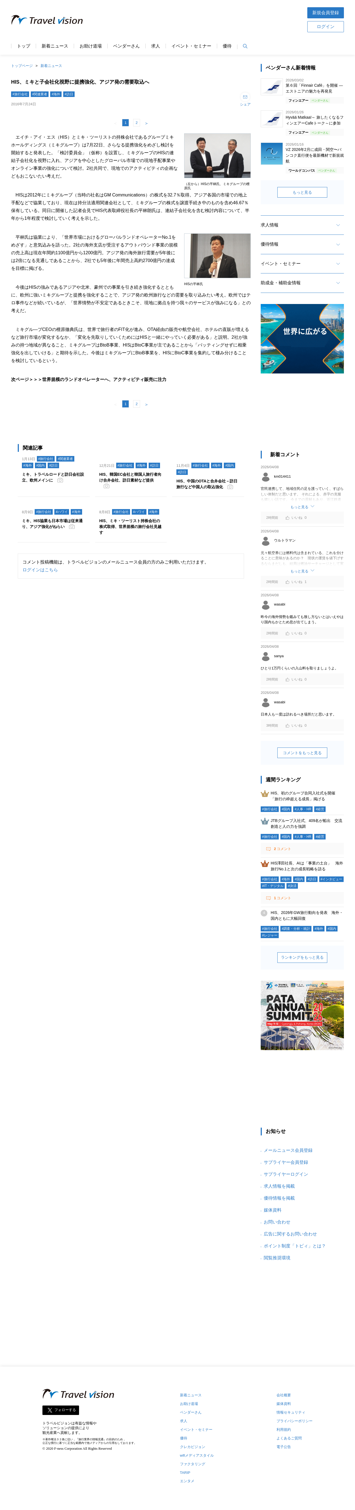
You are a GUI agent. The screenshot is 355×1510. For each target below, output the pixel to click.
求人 (155, 46)
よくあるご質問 (289, 1438)
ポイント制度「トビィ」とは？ (295, 1246)
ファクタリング (192, 1464)
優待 (227, 46)
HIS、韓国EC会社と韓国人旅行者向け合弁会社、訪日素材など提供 (130, 477)
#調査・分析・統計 (296, 929)
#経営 (320, 809)
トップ (23, 46)
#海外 (56, 94)
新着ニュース (55, 46)
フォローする (65, 1410)
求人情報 (269, 225)
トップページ (22, 66)
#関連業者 (39, 94)
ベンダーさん (126, 46)
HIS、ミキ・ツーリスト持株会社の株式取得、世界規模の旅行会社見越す (130, 527)
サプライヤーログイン (286, 1174)
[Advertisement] (194, 19)
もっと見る (302, 192)
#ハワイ (62, 512)
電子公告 (284, 1447)
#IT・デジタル (272, 886)
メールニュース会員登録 (288, 1150)
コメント (282, 849)
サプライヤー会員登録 (286, 1162)
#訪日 (69, 94)
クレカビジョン (192, 1447)
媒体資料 (273, 1210)
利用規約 (284, 1429)
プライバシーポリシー (295, 1421)
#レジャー (269, 935)
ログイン (325, 26)
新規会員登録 (325, 12)
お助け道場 (91, 46)
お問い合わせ (277, 1222)
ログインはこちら (40, 569)
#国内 (40, 465)
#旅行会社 (20, 94)
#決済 (292, 886)
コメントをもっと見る (302, 753)
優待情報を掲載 (279, 1198)
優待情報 (269, 244)
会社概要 (284, 1395)
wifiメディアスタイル (197, 1455)
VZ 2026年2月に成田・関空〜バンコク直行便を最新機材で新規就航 (315, 155)
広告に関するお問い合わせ (290, 1234)
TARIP (185, 1473)
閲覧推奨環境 (277, 1257)
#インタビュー (332, 879)
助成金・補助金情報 (281, 282)
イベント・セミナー (191, 46)
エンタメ (187, 1481)
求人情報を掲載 (279, 1186)
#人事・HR (303, 809)
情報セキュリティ (291, 1412)
